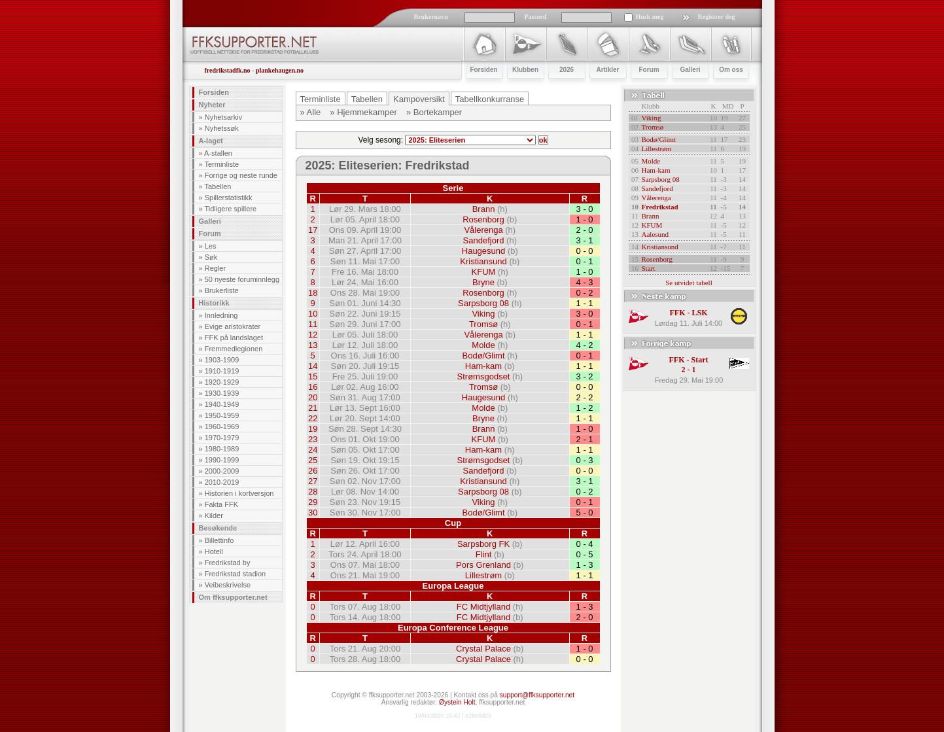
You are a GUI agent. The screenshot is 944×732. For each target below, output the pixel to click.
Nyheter (212, 105)
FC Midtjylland (483, 607)
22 (312, 418)
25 (312, 460)
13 (312, 345)
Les (211, 246)
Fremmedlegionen (234, 349)
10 (312, 314)
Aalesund (655, 234)
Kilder (214, 515)
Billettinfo (219, 540)
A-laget (211, 141)
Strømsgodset (483, 376)
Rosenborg (483, 219)
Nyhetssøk (222, 128)
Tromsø (483, 324)
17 (312, 230)
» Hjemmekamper (363, 112)
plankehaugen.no (280, 70)
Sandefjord (483, 240)
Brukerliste (222, 290)
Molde (483, 345)
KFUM (484, 272)
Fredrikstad (660, 207)
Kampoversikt (419, 99)
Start (649, 268)
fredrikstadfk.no (228, 70)
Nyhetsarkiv (223, 117)
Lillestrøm (483, 575)
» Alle (310, 112)
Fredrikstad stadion (235, 574)
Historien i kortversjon (239, 493)
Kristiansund (483, 261)
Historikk (214, 303)
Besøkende (218, 528)
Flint (484, 554)
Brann (483, 209)
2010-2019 (222, 482)
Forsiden (214, 92)
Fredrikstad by (228, 562)
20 (312, 397)
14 (312, 366)
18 (312, 293)
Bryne (483, 282)
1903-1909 (222, 360)
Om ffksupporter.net (233, 597)
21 (312, 408)
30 (312, 512)
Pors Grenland (483, 565)
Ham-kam (483, 366)
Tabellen (217, 186)
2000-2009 (222, 471)
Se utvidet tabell (688, 283)
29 (312, 502)
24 (312, 450)
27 (312, 481)
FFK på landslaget (234, 337)
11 (312, 324)
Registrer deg (716, 16)
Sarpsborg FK (483, 544)
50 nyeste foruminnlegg (242, 279)
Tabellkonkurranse (490, 99)
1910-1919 (222, 371)
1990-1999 (222, 460)
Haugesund (484, 251)
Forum (210, 233)
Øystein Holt (457, 702)
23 (312, 439)
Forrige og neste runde (241, 175)
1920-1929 (222, 382)
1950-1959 (222, 415)
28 (312, 492)
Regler (215, 268)
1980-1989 (222, 449)
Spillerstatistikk (229, 197)
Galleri (210, 221)
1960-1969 (222, 426)
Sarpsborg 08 (483, 303)
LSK (699, 312)
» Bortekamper (434, 112)
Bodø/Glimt (484, 355)
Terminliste (221, 164)
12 (312, 335)
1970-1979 (222, 438)
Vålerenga (483, 230)
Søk (211, 257)
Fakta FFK (221, 504)
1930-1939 (222, 393)
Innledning (221, 315)
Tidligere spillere (230, 209)
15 (312, 376)
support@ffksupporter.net (537, 695)
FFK (677, 312)
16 (312, 387)
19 (312, 429)
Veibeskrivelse (228, 585)
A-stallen (218, 153)
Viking (483, 314)
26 (312, 471)
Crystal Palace (483, 649)
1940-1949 (222, 404)
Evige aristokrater (233, 326)
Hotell (214, 551)
